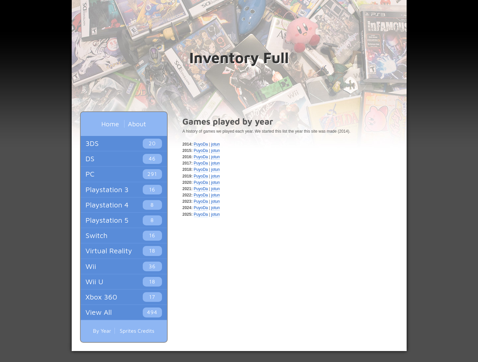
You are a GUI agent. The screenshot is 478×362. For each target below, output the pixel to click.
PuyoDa (201, 144)
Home (110, 124)
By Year (102, 331)
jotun (215, 144)
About (137, 124)
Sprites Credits (137, 331)
